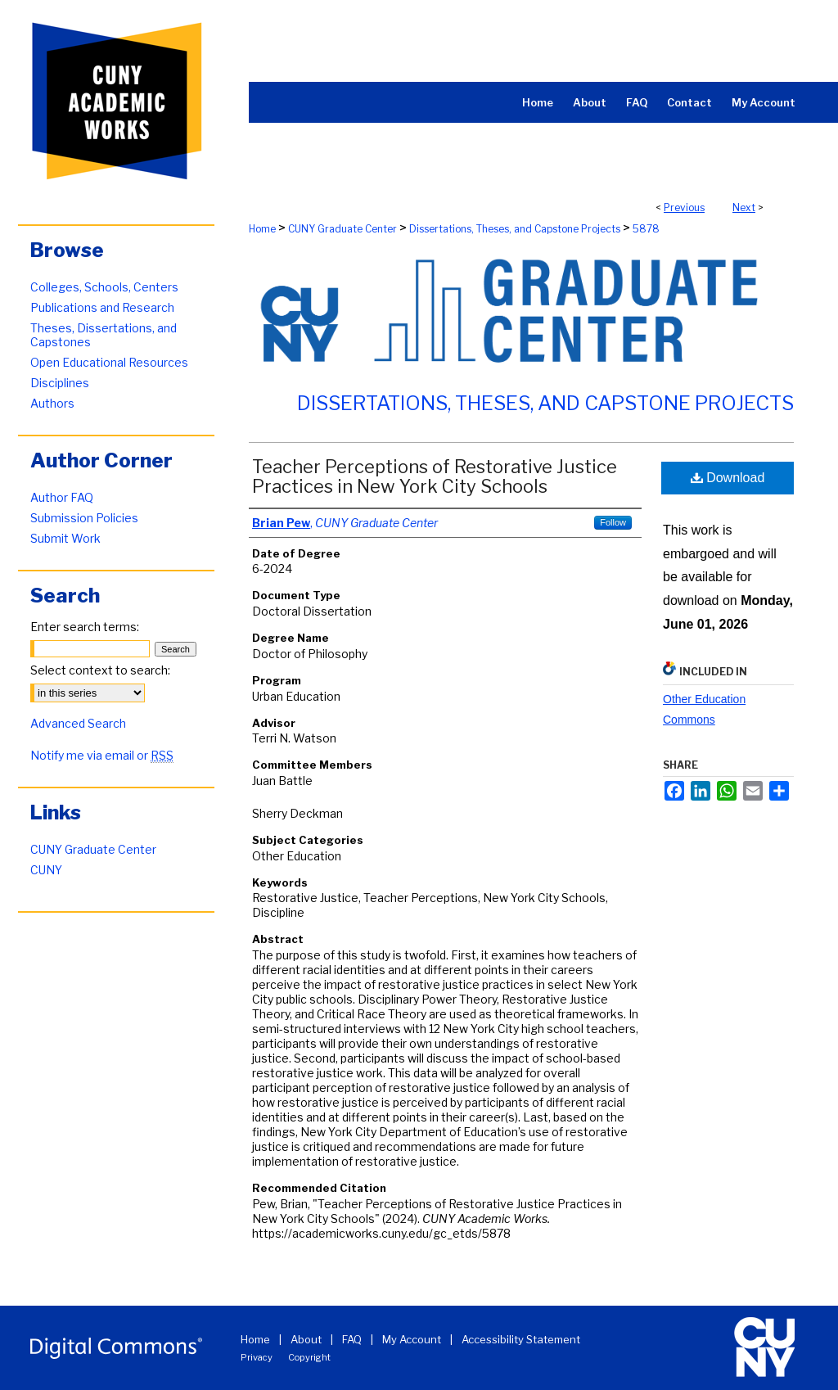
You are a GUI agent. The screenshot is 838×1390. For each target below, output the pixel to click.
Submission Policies (84, 518)
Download (728, 478)
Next (743, 207)
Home (262, 229)
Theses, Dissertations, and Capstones (103, 335)
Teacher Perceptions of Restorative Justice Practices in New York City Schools (434, 476)
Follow (613, 522)
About (306, 1339)
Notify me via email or (101, 755)
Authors (52, 403)
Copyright (309, 1357)
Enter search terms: (84, 627)
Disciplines (59, 383)
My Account (411, 1339)
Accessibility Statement (521, 1339)
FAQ (352, 1339)
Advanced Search (78, 723)
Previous (684, 207)
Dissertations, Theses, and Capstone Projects (514, 229)
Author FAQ (61, 497)
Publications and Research (102, 307)
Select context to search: (100, 670)
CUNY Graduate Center (342, 229)
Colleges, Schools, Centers (104, 287)
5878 (646, 229)
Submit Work (65, 538)
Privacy (257, 1357)
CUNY (46, 870)
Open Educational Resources (109, 362)
